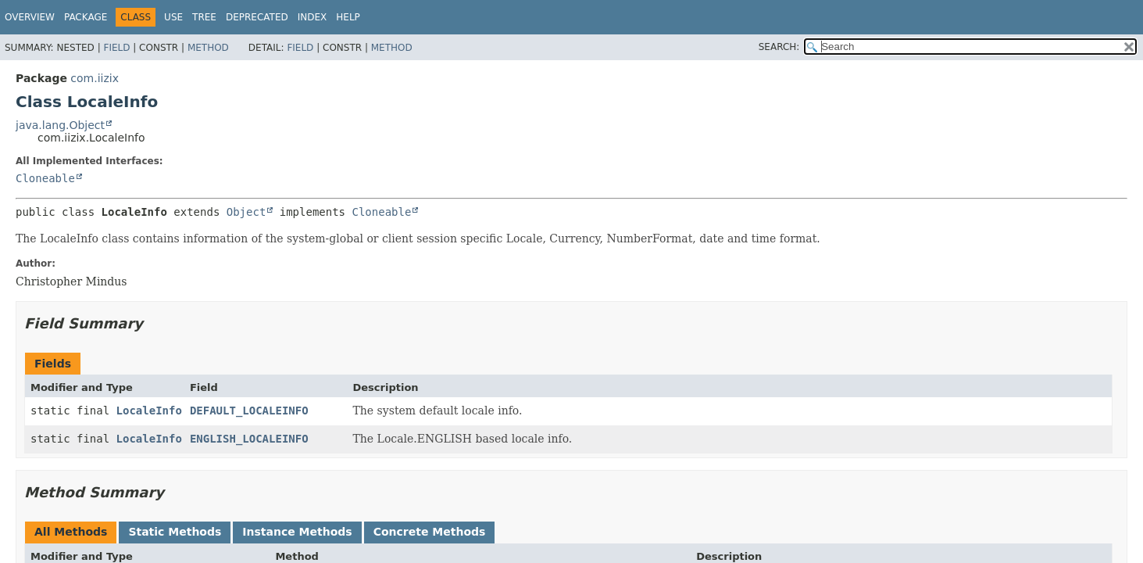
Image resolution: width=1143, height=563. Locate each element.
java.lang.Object (60, 125)
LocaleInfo (149, 410)
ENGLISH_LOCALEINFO (249, 438)
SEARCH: (779, 46)
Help (348, 17)
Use (173, 17)
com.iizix (94, 78)
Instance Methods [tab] (297, 531)
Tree (204, 17)
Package (85, 17)
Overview (30, 17)
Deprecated (257, 17)
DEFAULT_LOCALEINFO (249, 410)
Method (208, 47)
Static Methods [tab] (174, 531)
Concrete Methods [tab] (429, 531)
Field (116, 47)
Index (312, 17)
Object (246, 212)
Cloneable (45, 178)
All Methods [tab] (70, 531)
